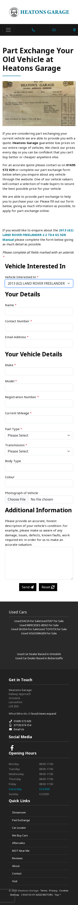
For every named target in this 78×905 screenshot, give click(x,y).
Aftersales (18, 843)
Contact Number (18, 321)
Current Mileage (18, 413)
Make (10, 365)
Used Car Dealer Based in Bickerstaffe (39, 658)
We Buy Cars (20, 835)
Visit (14, 881)
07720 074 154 (20, 725)
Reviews (17, 858)
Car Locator (19, 828)
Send (28, 587)
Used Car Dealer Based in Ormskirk (39, 654)
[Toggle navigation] (8, 30)
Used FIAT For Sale (52, 621)
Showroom (19, 812)
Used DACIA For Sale (27, 621)
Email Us (16, 729)
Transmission (16, 445)
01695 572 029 (20, 721)
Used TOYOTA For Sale (52, 629)
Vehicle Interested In (21, 277)
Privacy (53, 890)
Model (11, 381)
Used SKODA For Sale (24, 629)
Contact (16, 873)
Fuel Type (13, 429)
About (16, 866)
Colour (10, 477)
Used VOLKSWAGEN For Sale (39, 633)
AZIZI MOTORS (44, 894)
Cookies (63, 890)
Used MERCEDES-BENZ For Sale (39, 625)
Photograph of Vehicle (21, 493)
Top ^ (57, 894)
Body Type (13, 461)
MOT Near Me (21, 851)
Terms (43, 890)
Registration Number (22, 397)
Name (10, 305)
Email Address (16, 337)
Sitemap (14, 894)
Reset (48, 587)
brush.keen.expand (43, 713)
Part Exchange (21, 820)
